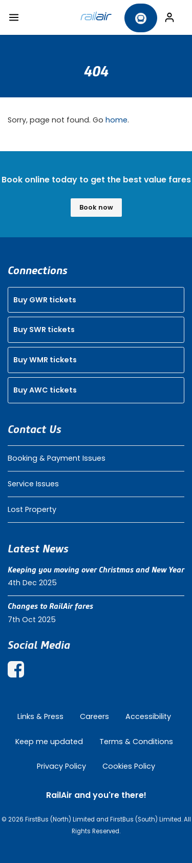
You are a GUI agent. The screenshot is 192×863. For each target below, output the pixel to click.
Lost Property (32, 509)
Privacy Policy (61, 766)
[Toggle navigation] (14, 17)
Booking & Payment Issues (56, 458)
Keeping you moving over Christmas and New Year (96, 569)
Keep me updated (49, 741)
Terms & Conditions (136, 741)
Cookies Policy (128, 766)
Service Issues (33, 484)
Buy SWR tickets (44, 329)
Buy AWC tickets (45, 390)
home (116, 120)
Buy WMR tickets (45, 360)
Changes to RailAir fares (50, 606)
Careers (94, 716)
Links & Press (40, 716)
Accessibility (148, 716)
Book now (96, 207)
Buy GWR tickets (44, 300)
